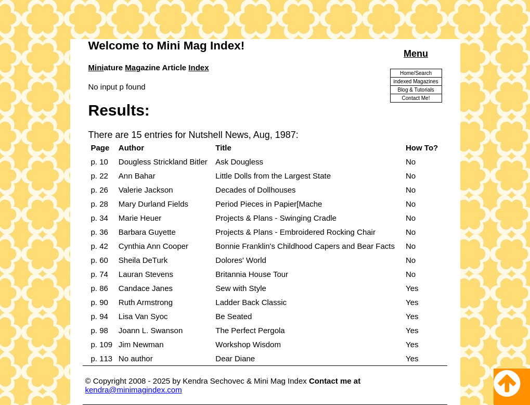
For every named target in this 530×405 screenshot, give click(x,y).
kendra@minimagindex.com (133, 389)
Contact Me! (416, 98)
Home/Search (416, 73)
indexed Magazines (415, 81)
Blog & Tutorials (415, 90)
